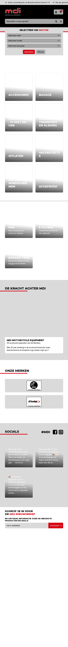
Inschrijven (55, 525)
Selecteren (28, 52)
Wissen (41, 52)
